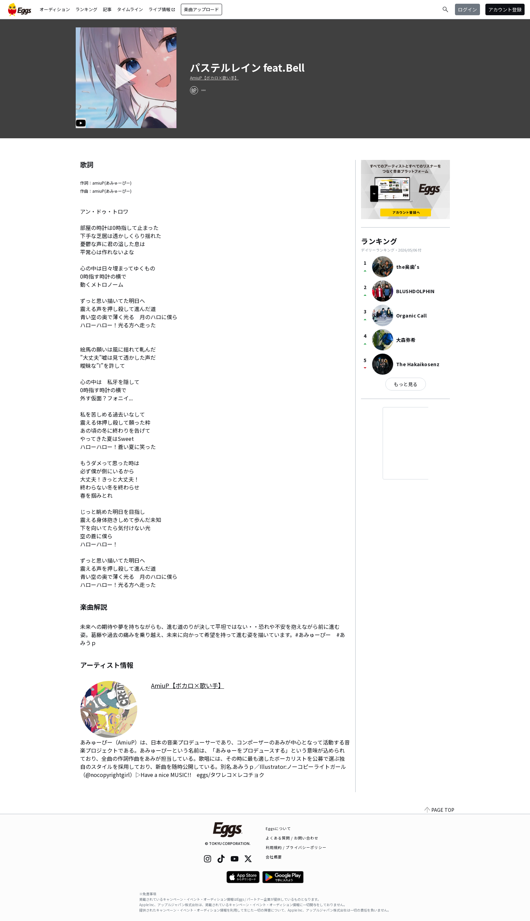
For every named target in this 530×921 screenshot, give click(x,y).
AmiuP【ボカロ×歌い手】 (214, 77)
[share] (194, 90)
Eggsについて (278, 828)
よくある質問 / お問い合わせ (292, 838)
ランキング (86, 9)
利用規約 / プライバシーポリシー (296, 847)
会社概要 (274, 856)
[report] (203, 90)
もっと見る (405, 384)
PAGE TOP (439, 809)
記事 (107, 9)
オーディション (55, 9)
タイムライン (130, 9)
